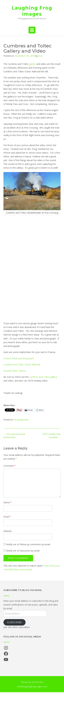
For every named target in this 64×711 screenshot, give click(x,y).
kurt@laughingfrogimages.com (32, 686)
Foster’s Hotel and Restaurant (18, 358)
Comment (9, 465)
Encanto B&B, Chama (14, 370)
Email (7, 516)
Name (7, 502)
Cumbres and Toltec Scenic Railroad (21, 364)
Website (7, 531)
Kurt (40, 55)
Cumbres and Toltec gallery (43, 376)
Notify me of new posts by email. (23, 550)
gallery (32, 63)
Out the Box (37, 682)
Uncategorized (21, 419)
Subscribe (14, 622)
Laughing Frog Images (32, 11)
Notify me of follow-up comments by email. (28, 544)
